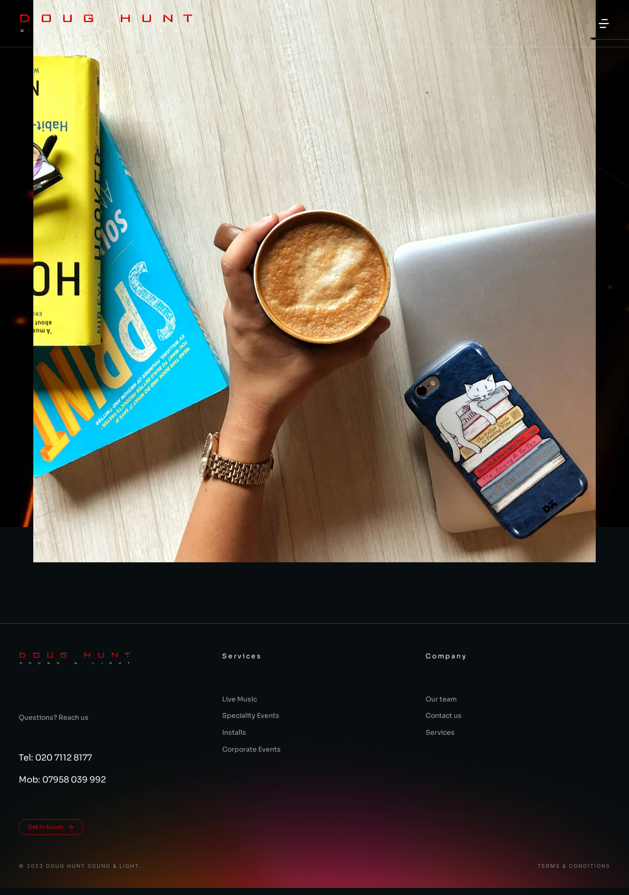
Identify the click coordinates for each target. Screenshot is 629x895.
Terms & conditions (574, 866)
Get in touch (51, 827)
